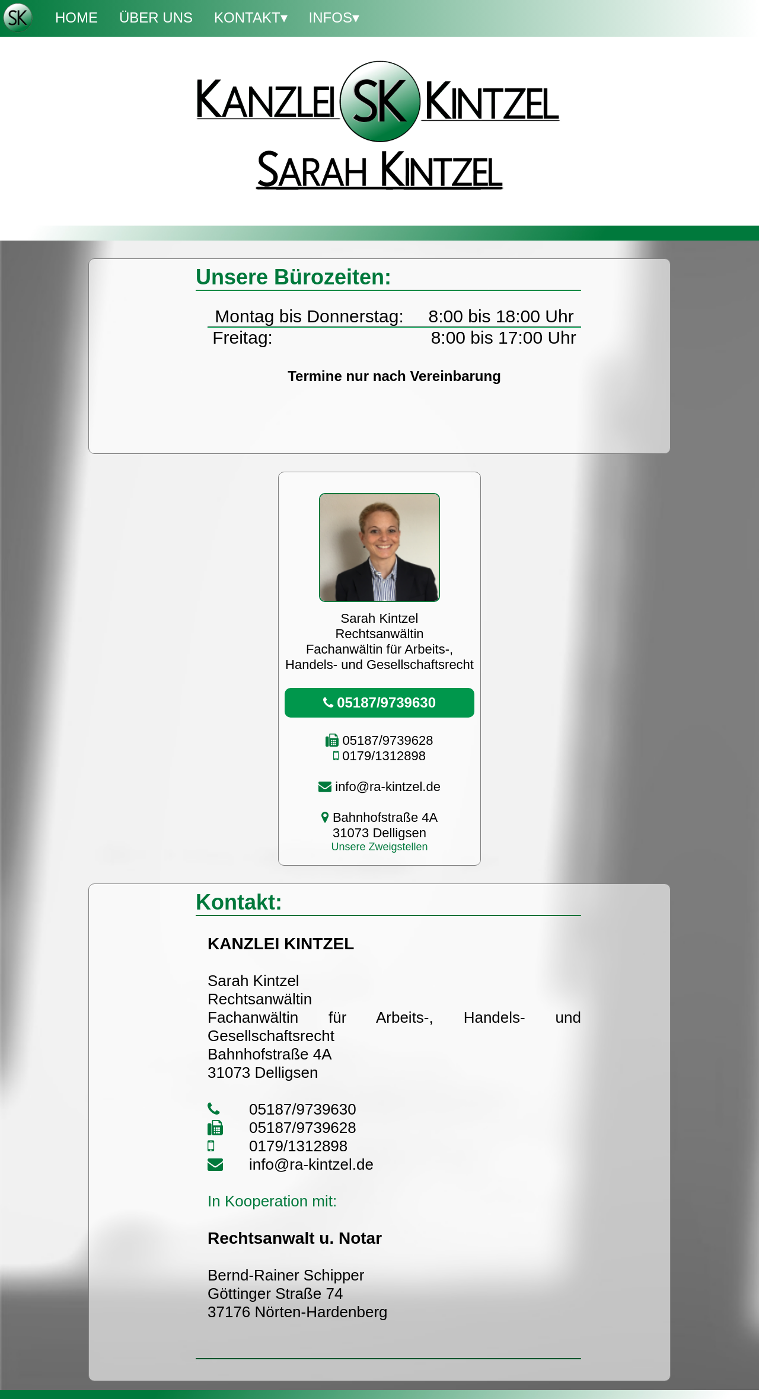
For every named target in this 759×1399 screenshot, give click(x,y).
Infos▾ (334, 17)
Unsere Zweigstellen (379, 847)
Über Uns (156, 17)
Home (76, 17)
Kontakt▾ (251, 17)
